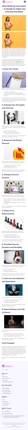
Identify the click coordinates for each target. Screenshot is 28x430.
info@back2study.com (8, 413)
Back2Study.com (6, 357)
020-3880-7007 (7, 411)
